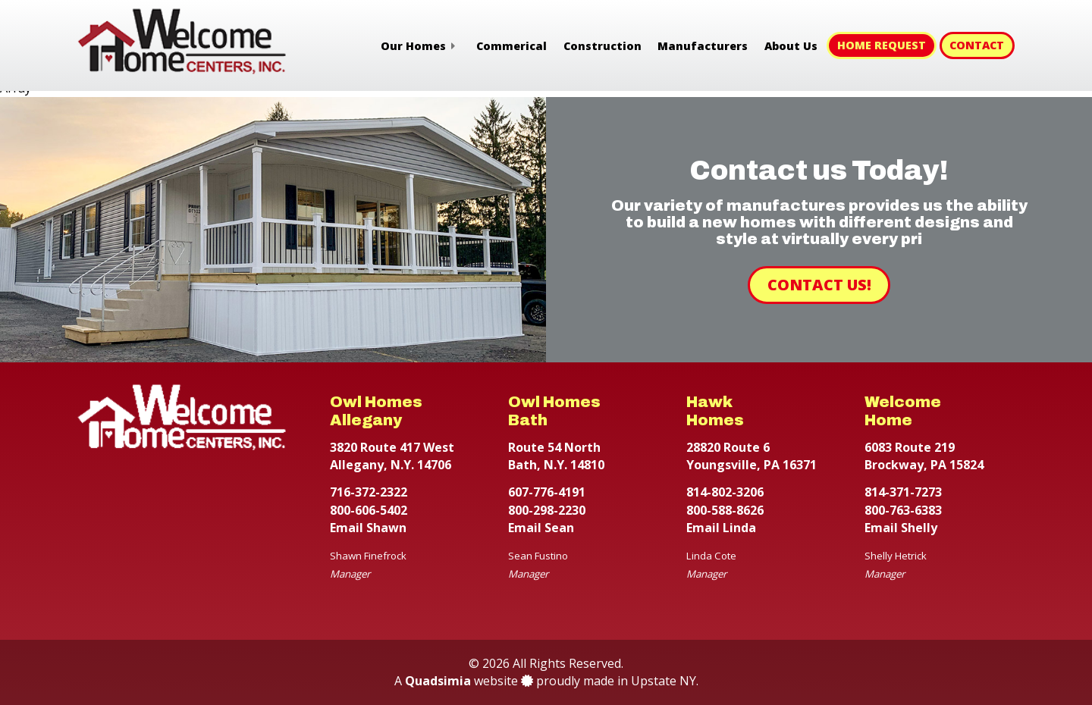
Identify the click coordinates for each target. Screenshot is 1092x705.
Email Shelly (900, 527)
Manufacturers (702, 46)
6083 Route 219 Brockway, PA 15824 (924, 456)
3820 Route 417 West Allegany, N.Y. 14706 (392, 456)
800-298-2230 (546, 510)
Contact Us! (819, 284)
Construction (602, 46)
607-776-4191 (546, 492)
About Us (790, 46)
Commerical (511, 46)
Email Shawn (368, 527)
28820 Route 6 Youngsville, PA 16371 (751, 456)
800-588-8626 (725, 510)
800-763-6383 (903, 510)
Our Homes (413, 46)
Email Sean (541, 527)
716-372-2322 (368, 492)
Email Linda (721, 527)
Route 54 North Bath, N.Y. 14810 (556, 456)
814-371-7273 (903, 492)
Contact (976, 45)
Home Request (881, 45)
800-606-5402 (368, 510)
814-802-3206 (725, 492)
